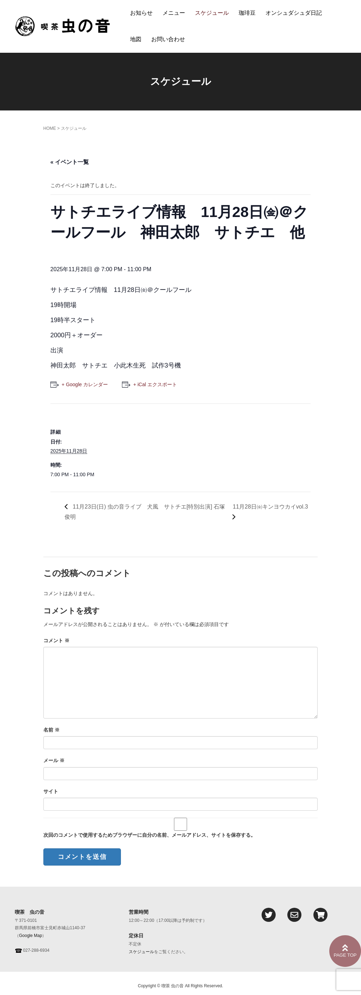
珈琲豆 (247, 13)
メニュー (174, 13)
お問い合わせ (168, 39)
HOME (49, 128)
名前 (51, 730)
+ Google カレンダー (85, 384)
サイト (50, 791)
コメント (56, 640)
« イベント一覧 (69, 162)
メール (54, 760)
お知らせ (141, 13)
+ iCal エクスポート (155, 384)
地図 (135, 39)
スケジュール (212, 13)
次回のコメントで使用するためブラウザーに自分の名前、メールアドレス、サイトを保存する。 (149, 835)
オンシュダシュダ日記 (293, 13)
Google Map (30, 935)
